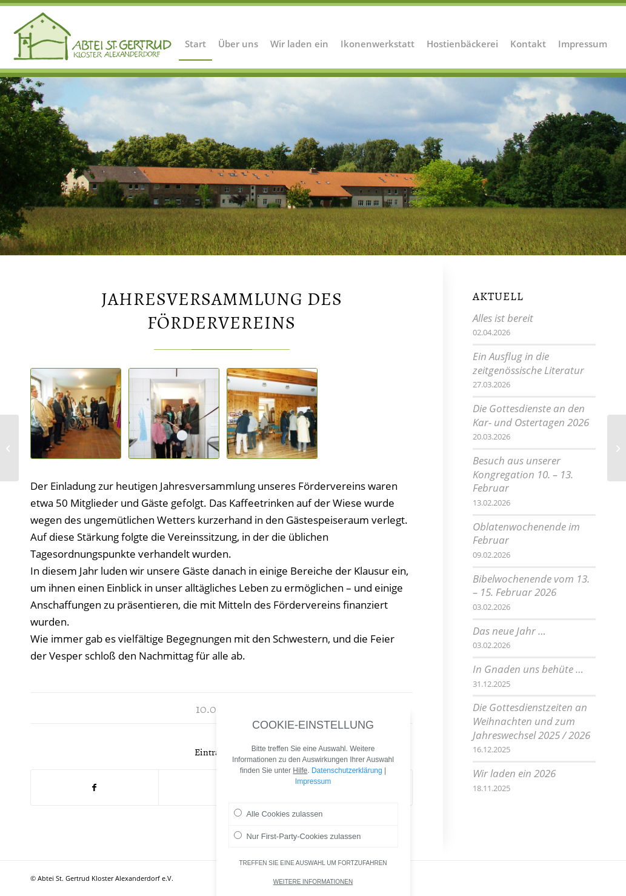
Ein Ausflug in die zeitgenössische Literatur (528, 363)
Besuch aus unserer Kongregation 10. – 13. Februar (523, 474)
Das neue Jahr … (509, 631)
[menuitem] (195, 36)
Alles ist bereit (503, 318)
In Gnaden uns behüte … (528, 669)
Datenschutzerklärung (346, 770)
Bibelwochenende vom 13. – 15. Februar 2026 (531, 586)
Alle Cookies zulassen (278, 813)
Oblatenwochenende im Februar (526, 533)
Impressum (313, 781)
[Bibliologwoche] (9, 448)
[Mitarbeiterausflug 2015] (616, 448)
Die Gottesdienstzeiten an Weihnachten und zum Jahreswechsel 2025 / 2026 (531, 720)
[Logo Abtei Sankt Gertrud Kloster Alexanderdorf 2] (93, 36)
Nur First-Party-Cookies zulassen (297, 836)
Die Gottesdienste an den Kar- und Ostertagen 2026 (531, 415)
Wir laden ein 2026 (514, 773)
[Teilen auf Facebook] (94, 787)
